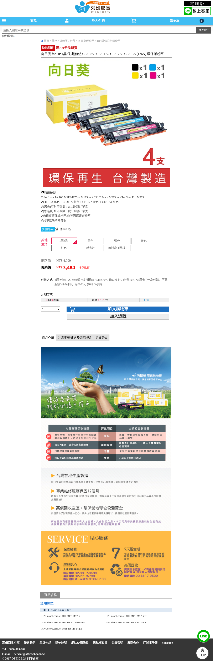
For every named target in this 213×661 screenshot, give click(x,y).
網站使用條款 (80, 642)
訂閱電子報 (150, 642)
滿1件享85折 (63, 229)
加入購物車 (118, 309)
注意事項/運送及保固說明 (74, 337)
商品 (33, 21)
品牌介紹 (45, 642)
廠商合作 (133, 642)
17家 (146, 300)
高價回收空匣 (11, 642)
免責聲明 (117, 642)
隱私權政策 (100, 642)
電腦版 (197, 3)
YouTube (167, 642)
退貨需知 (101, 337)
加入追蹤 (118, 316)
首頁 (46, 40)
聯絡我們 (29, 642)
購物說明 (61, 642)
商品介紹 (48, 337)
